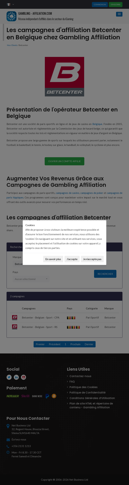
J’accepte (72, 259)
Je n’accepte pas (92, 259)
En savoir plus (53, 259)
